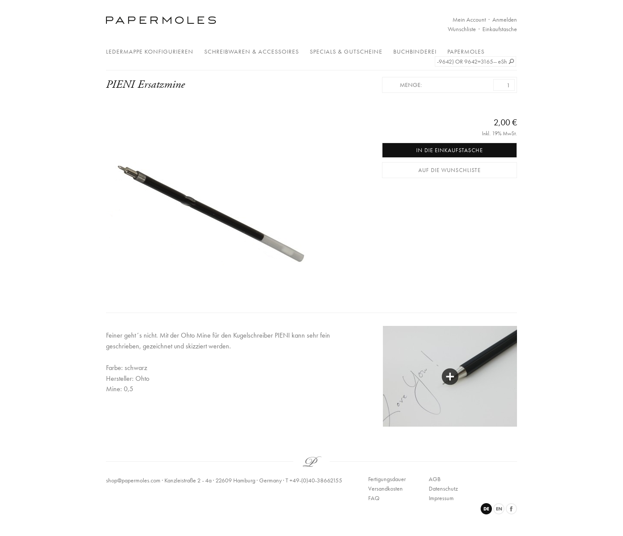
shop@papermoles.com (133, 480)
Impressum (441, 498)
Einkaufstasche (499, 29)
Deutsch (486, 508)
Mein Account (469, 19)
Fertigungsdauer (387, 479)
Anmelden (504, 19)
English (498, 508)
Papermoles (466, 51)
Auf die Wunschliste (449, 170)
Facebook (511, 508)
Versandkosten (385, 488)
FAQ (373, 498)
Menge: (411, 85)
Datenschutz (443, 488)
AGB (434, 479)
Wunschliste (462, 29)
